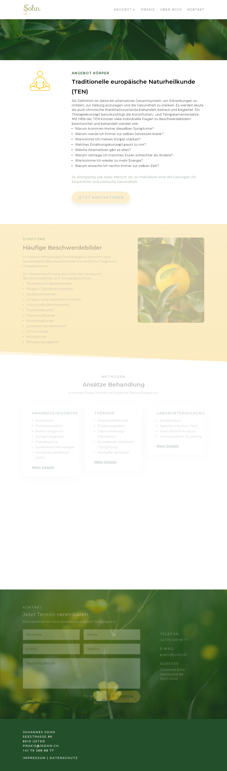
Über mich (171, 9)
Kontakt (195, 9)
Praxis (148, 9)
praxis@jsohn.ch (41, 746)
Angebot (123, 9)
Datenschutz (63, 758)
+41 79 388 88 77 (38, 750)
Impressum (34, 758)
